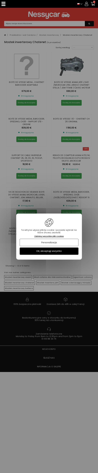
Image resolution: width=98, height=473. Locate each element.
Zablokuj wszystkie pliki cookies (49, 236)
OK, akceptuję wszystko (49, 251)
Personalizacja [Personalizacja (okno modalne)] (49, 242)
